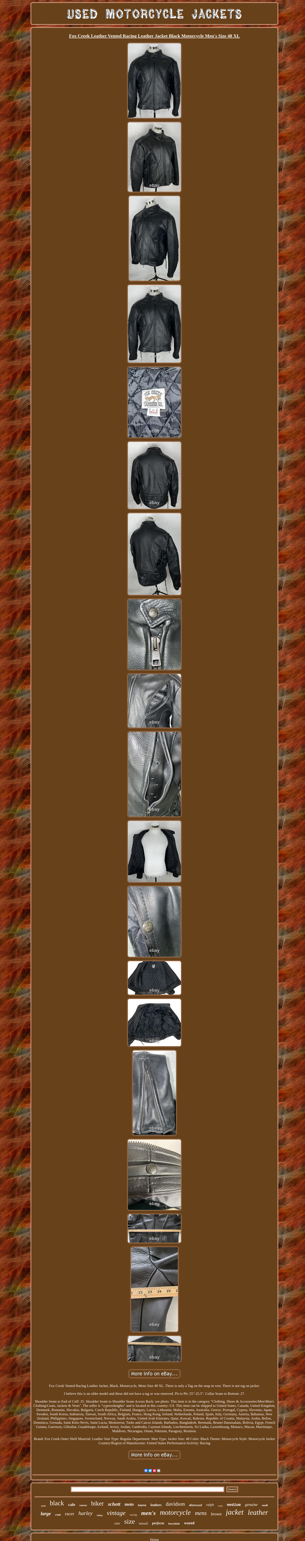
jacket (235, 1512)
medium (234, 1505)
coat (58, 1514)
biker (97, 1503)
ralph (210, 1505)
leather (258, 1512)
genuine (251, 1504)
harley (85, 1513)
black (57, 1503)
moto (129, 1504)
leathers (155, 1505)
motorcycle (175, 1512)
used (43, 1505)
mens (201, 1513)
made (220, 1506)
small (265, 1505)
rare (117, 1523)
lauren (142, 1505)
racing (133, 1514)
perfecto (158, 1523)
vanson (83, 1505)
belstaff (143, 1523)
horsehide (174, 1523)
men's (148, 1513)
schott (114, 1504)
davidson (175, 1504)
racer (69, 1513)
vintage (116, 1512)
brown (216, 1514)
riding (100, 1515)
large (46, 1513)
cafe (71, 1504)
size (129, 1521)
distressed (195, 1505)
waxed (189, 1523)
